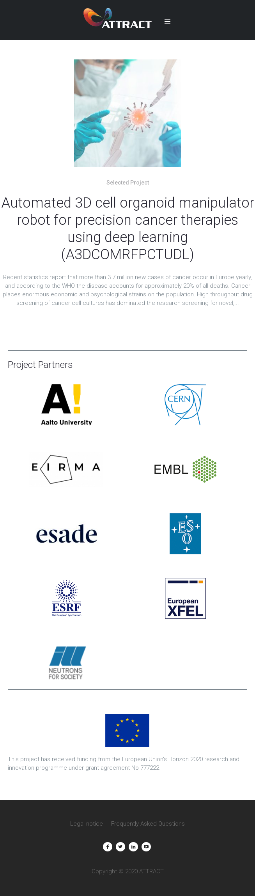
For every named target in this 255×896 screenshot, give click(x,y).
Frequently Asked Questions (148, 823)
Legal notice (86, 823)
